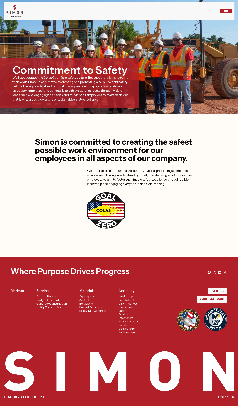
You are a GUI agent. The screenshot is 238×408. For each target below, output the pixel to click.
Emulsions (86, 303)
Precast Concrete (90, 307)
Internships (126, 318)
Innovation (126, 307)
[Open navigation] (226, 11)
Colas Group (127, 328)
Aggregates (86, 296)
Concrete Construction (51, 303)
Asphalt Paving (46, 296)
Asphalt (84, 300)
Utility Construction (49, 307)
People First (126, 300)
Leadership (126, 296)
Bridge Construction (49, 300)
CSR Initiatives (128, 303)
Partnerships (127, 332)
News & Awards (129, 321)
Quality (123, 314)
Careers (217, 291)
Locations (125, 325)
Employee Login (212, 299)
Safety (123, 310)
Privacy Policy (225, 397)
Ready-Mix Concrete (92, 310)
